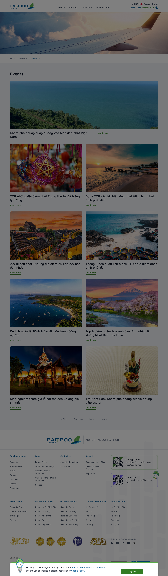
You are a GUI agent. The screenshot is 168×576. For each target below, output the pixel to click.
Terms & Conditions (95, 567)
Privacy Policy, (78, 567)
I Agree (132, 571)
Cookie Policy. (78, 570)
